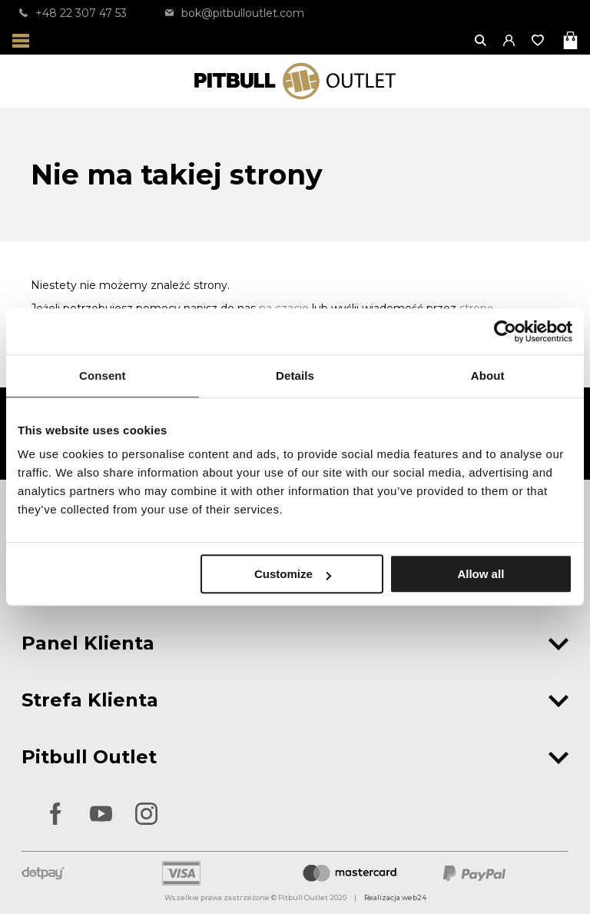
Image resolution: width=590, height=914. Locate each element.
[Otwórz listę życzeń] (539, 40)
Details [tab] (295, 375)
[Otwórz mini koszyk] (572, 40)
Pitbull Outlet (295, 757)
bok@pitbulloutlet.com (234, 13)
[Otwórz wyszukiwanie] (481, 40)
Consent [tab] (102, 375)
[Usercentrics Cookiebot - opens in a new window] (505, 331)
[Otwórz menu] (21, 40)
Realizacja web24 (395, 897)
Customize (292, 573)
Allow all (480, 573)
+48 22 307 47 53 (73, 13)
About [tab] (488, 375)
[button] (510, 40)
